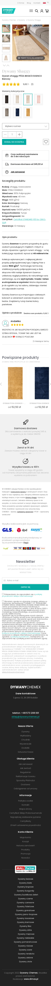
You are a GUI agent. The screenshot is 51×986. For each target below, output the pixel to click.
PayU (26, 542)
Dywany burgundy (25, 890)
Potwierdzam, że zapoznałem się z (22, 595)
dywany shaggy (31, 497)
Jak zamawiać (18, 172)
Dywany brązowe (26, 886)
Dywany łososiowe (25, 918)
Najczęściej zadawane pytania (25, 817)
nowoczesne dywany (18, 492)
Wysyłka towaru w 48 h (25, 467)
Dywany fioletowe (25, 906)
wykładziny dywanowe (25, 512)
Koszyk (47, 11)
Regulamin (25, 772)
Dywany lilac (25, 926)
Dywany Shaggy (34, 20)
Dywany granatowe (25, 910)
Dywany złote (25, 961)
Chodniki (25, 739)
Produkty (25, 849)
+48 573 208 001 (30, 713)
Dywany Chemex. (29, 972)
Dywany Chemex (9, 11)
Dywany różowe (25, 945)
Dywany (21, 20)
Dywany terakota (26, 953)
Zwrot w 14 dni (25, 447)
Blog (29, 3)
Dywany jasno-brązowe (26, 914)
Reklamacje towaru (25, 776)
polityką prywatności (20, 636)
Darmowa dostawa (25, 428)
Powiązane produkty (20, 357)
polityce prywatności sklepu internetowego (21, 633)
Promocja (25, 853)
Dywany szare (25, 949)
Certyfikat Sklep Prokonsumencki (25, 813)
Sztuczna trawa (25, 751)
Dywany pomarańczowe (25, 942)
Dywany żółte (25, 930)
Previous (8, 65)
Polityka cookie (25, 800)
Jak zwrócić (25, 768)
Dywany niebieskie (25, 938)
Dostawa (25, 784)
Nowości (25, 857)
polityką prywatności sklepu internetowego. (22, 595)
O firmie (20, 3)
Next (4, 65)
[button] (25, 126)
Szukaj (37, 11)
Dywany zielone (25, 957)
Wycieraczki (25, 743)
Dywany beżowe (25, 879)
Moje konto (42, 11)
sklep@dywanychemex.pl (13, 672)
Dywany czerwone (25, 902)
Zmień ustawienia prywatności (25, 825)
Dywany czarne (25, 898)
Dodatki (25, 747)
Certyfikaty (25, 821)
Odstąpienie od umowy (25, 788)
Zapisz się (25, 587)
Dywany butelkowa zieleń (26, 894)
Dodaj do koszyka (14, 142)
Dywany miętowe (26, 934)
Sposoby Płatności (25, 780)
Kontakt (37, 3)
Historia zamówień (25, 845)
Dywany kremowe (25, 922)
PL (48, 2)
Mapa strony (25, 808)
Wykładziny (25, 735)
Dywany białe (25, 883)
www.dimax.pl (31, 979)
